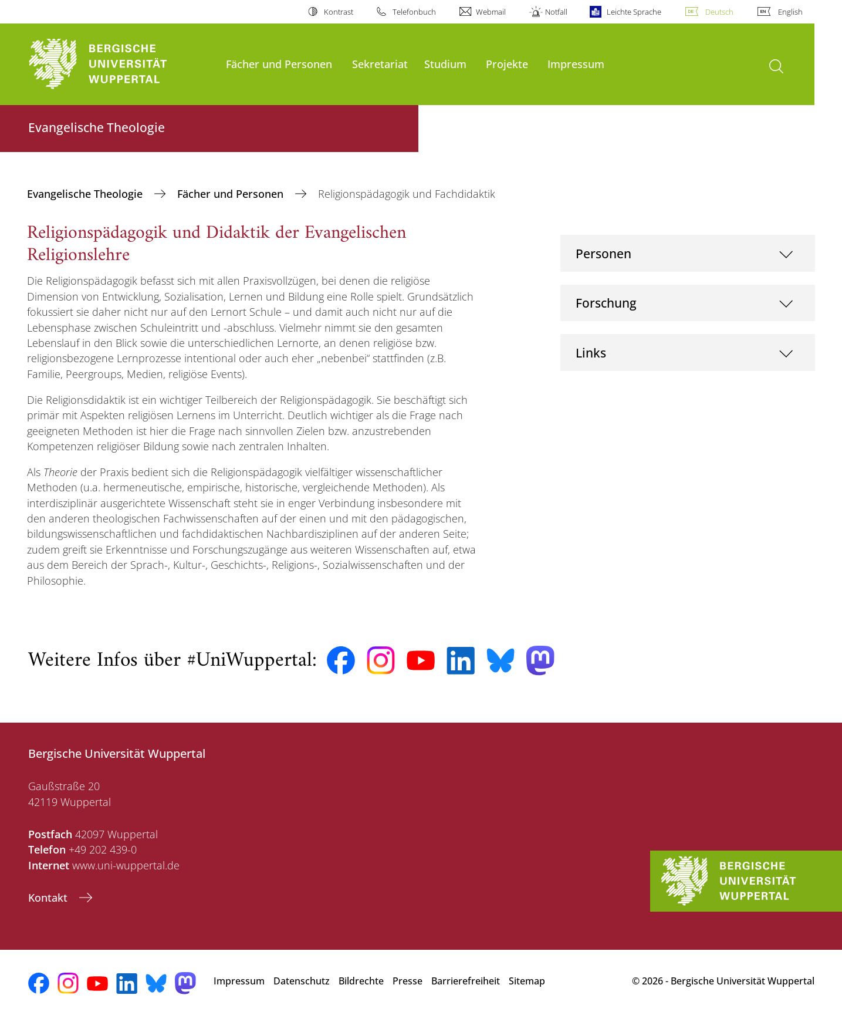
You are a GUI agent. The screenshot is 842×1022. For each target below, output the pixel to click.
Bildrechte (361, 980)
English (790, 11)
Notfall (556, 11)
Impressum (575, 63)
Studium (445, 63)
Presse (407, 980)
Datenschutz (301, 980)
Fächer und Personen (279, 63)
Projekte (507, 63)
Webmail (491, 11)
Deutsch (719, 11)
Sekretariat (380, 63)
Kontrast (338, 11)
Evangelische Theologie (86, 194)
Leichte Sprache (634, 11)
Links (591, 352)
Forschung (606, 303)
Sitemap (527, 980)
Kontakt (49, 898)
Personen (603, 253)
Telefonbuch (414, 11)
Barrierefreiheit (465, 980)
